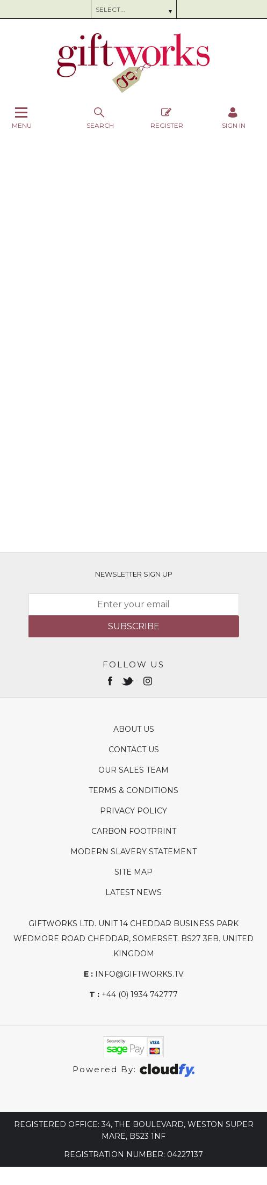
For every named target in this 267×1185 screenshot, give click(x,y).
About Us (133, 729)
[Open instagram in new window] (148, 680)
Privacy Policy (133, 811)
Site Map (133, 872)
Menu (22, 118)
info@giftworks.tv (134, 974)
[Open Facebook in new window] (111, 680)
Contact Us (134, 749)
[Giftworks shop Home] (134, 90)
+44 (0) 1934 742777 (133, 994)
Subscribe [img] (134, 626)
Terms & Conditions (133, 790)
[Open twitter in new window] (128, 680)
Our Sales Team (133, 770)
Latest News (133, 892)
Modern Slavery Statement (133, 851)
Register (166, 118)
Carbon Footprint (133, 831)
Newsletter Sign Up (133, 574)
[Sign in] (234, 118)
